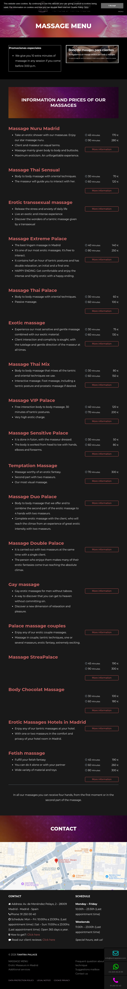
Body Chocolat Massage (36, 689)
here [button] (86, 7)
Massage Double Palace (36, 543)
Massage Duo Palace (32, 496)
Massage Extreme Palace (37, 238)
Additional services (19, 969)
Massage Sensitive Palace (38, 433)
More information (102, 149)
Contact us (81, 973)
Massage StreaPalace (33, 657)
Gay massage (23, 584)
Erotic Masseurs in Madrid (23, 965)
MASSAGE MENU (18, 961)
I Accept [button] (112, 5)
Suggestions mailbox (87, 969)
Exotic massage (26, 322)
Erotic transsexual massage (40, 202)
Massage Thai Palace (32, 290)
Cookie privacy (62, 980)
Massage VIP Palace (31, 400)
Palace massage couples (37, 626)
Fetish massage (26, 753)
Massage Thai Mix (29, 364)
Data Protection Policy (21, 980)
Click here (33, 934)
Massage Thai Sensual (34, 170)
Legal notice (44, 980)
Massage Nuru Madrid (34, 128)
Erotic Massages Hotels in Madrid (47, 722)
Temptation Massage (32, 465)
